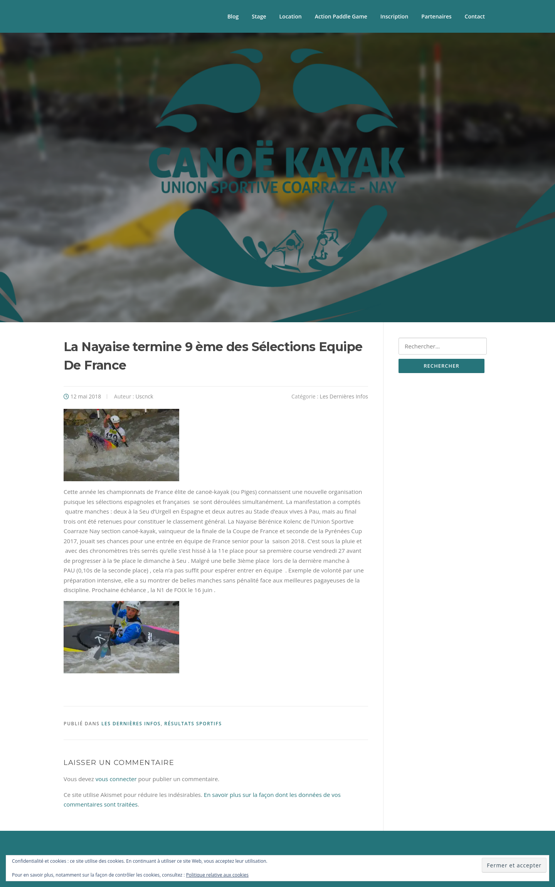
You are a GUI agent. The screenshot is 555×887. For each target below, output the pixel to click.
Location (290, 16)
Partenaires (436, 16)
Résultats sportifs (193, 723)
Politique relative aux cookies (217, 875)
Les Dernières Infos (344, 396)
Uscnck (144, 396)
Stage (259, 16)
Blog (233, 16)
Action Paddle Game (341, 16)
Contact (475, 16)
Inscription (394, 16)
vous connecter (116, 779)
